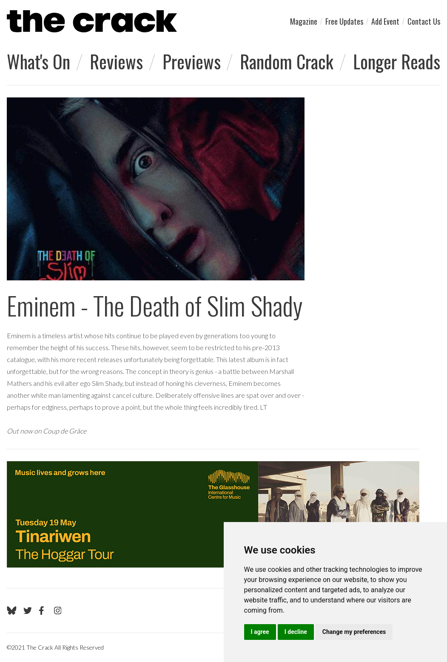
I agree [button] (260, 631)
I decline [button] (296, 631)
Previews (191, 61)
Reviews (116, 61)
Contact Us (423, 21)
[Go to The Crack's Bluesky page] (12, 610)
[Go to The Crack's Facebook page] (43, 610)
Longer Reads (396, 61)
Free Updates (344, 21)
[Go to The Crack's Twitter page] (27, 610)
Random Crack (286, 61)
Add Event (385, 21)
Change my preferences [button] (354, 631)
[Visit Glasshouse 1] (213, 514)
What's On (38, 61)
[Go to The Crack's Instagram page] (58, 610)
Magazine (303, 21)
